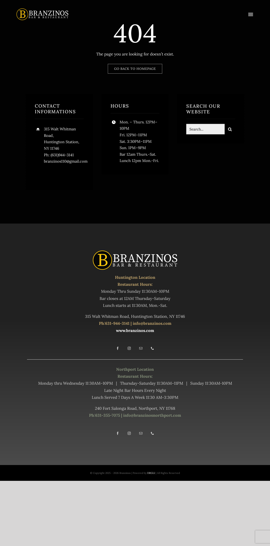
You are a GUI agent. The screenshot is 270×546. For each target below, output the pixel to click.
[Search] (230, 130)
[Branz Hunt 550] (42, 10)
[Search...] (205, 130)
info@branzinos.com (152, 323)
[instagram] (63, 174)
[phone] (152, 348)
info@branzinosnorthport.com (151, 415)
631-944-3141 (117, 323)
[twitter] (51, 174)
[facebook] (39, 174)
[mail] (141, 348)
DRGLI (151, 473)
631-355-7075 (107, 415)
